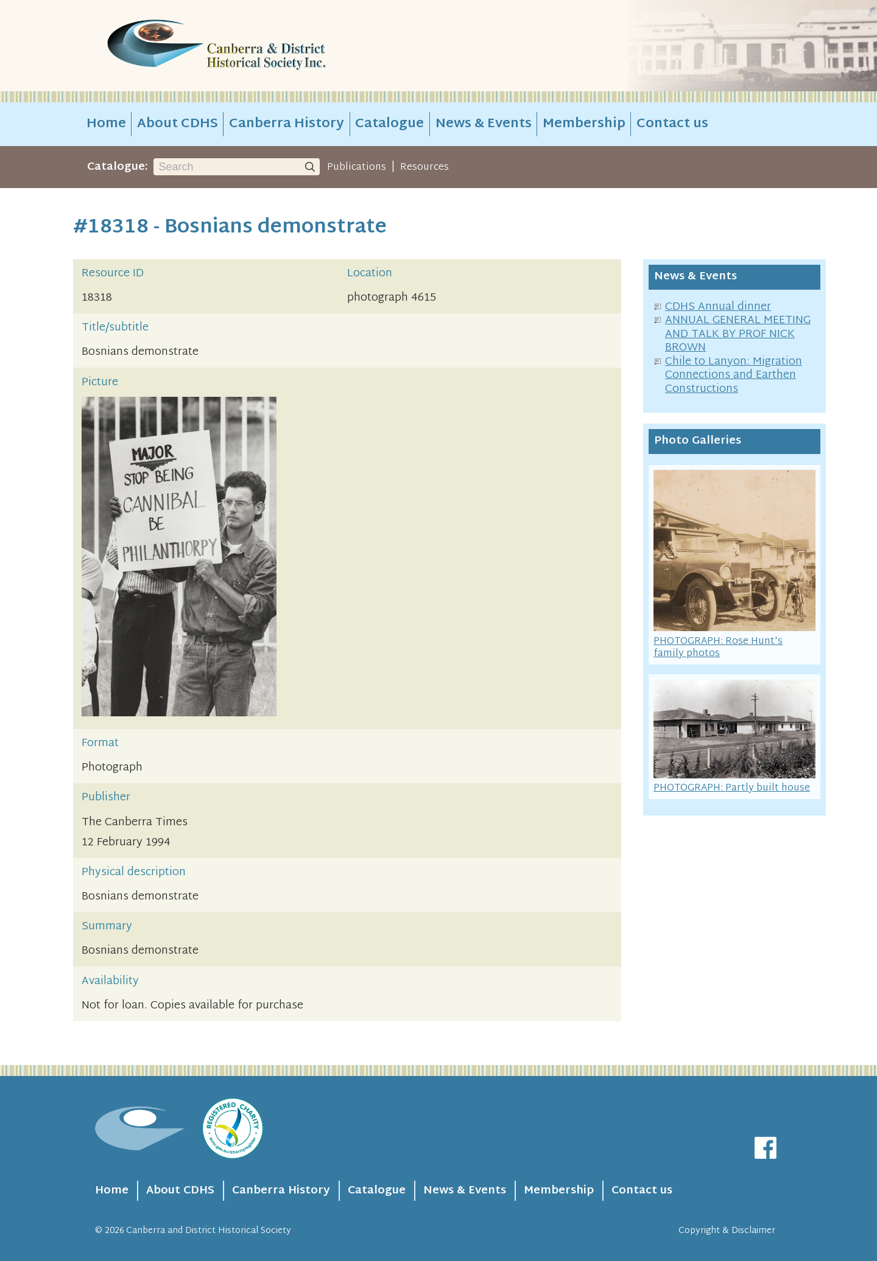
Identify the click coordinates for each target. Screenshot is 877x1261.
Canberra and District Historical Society (208, 1231)
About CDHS (177, 124)
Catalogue (389, 124)
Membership (584, 124)
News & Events (483, 124)
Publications (356, 167)
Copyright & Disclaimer (726, 1231)
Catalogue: (117, 167)
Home (106, 124)
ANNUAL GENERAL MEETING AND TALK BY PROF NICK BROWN (738, 334)
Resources (424, 167)
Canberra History (286, 124)
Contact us (672, 124)
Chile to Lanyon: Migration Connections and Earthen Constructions (733, 375)
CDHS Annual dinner (718, 307)
